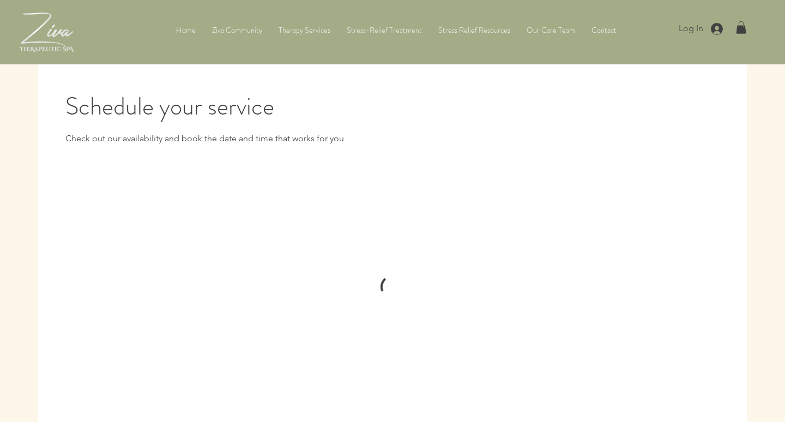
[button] (741, 27)
